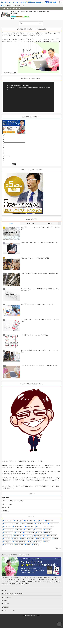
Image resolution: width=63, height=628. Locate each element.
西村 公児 (13, 18)
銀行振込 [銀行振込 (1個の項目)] (36, 544)
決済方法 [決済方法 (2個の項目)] (56, 538)
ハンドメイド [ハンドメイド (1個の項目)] (39, 529)
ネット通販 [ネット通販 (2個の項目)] (19, 529)
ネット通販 (26, 16)
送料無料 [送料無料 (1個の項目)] (47, 541)
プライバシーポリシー (9, 610)
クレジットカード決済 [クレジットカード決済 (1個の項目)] (41, 523)
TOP (2, 5)
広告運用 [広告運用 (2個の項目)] (23, 538)
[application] (28, 97)
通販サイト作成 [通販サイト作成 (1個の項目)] (19, 544)
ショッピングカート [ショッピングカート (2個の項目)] (18, 526)
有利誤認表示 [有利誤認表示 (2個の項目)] (47, 538)
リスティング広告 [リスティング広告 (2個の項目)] (9, 532)
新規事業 (6, 511)
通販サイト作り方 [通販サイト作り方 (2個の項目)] (9, 544)
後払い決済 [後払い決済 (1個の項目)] (31, 538)
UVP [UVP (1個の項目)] (42, 520)
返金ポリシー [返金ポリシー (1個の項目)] (39, 541)
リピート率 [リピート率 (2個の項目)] (18, 532)
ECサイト (13, 16)
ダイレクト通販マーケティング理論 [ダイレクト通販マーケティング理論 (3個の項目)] (45, 526)
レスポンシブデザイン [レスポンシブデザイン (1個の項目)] (29, 532)
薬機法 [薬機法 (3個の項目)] (30, 541)
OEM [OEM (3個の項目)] (36, 520)
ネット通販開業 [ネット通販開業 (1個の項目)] (28, 529)
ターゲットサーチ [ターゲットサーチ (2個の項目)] (30, 526)
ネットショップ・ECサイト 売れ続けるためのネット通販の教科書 (28, 2)
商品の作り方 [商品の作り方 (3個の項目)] (18, 535)
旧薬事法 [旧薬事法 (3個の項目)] (39, 538)
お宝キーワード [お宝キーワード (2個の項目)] (49, 520)
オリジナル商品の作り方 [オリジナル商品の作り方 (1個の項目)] (27, 523)
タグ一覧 (58, 548)
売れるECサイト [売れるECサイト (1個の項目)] (28, 535)
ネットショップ (19, 16)
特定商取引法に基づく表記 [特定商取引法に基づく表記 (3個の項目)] (20, 541)
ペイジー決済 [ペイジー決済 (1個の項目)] (48, 529)
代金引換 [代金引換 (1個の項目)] (40, 532)
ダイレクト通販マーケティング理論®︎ (13, 501)
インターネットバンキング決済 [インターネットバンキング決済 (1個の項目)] (11, 523)
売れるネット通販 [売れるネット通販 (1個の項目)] (52, 535)
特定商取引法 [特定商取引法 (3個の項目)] (8, 541)
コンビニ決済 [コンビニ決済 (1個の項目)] (8, 526)
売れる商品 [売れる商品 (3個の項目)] (7, 538)
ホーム (5, 590)
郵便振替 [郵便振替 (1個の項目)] (28, 544)
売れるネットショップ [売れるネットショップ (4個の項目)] (40, 535)
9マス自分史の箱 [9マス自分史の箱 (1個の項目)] (8, 520)
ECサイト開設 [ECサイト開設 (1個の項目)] (28, 520)
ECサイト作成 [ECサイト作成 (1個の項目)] (19, 520)
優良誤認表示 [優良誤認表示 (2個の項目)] (48, 532)
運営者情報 (6, 607)
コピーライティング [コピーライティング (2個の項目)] (53, 523)
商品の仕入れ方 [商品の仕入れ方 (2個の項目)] (8, 535)
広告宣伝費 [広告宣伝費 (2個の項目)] (15, 538)
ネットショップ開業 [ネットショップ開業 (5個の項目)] (9, 529)
